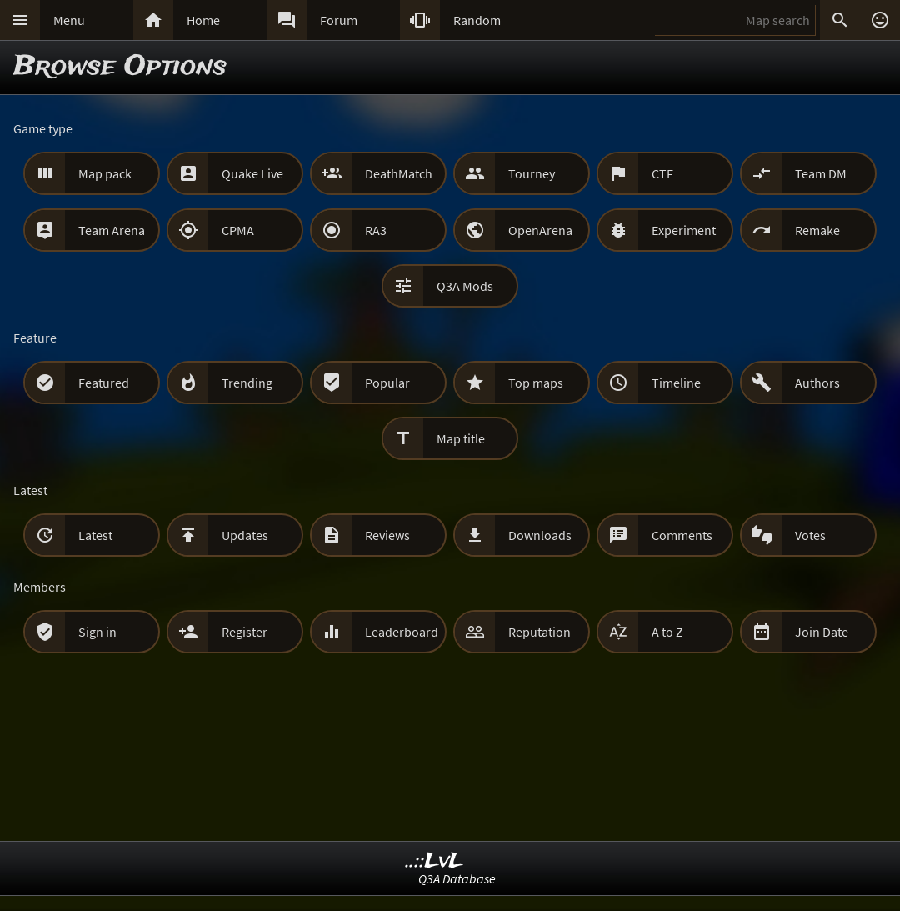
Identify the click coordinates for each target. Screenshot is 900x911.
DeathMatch (398, 173)
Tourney (531, 173)
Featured (103, 382)
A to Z (667, 631)
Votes (810, 535)
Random (477, 20)
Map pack (105, 173)
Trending (247, 382)
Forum (339, 20)
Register (245, 631)
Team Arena (111, 230)
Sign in (97, 631)
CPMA (238, 230)
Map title (461, 438)
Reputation (539, 631)
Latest (95, 535)
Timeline (676, 382)
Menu (69, 20)
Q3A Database (457, 878)
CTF (662, 173)
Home (203, 20)
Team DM (821, 173)
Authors (817, 382)
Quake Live (252, 173)
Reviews (387, 535)
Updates (245, 535)
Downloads (540, 535)
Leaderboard (401, 631)
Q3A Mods (465, 286)
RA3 (376, 230)
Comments (682, 535)
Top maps (535, 382)
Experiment (684, 230)
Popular (387, 382)
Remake (817, 230)
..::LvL (434, 861)
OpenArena (540, 230)
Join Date (821, 631)
